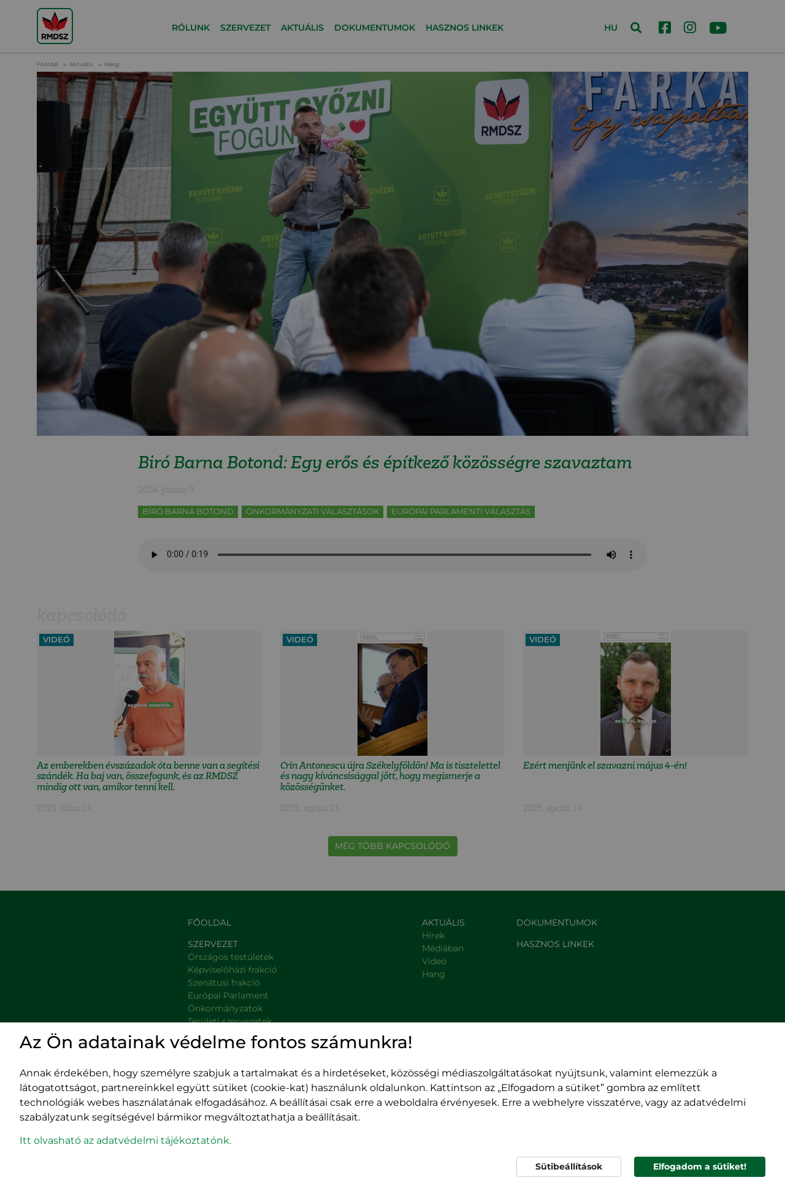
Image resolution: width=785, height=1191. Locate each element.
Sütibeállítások (568, 1166)
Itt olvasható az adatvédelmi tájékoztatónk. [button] (125, 1140)
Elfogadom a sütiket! (699, 1166)
